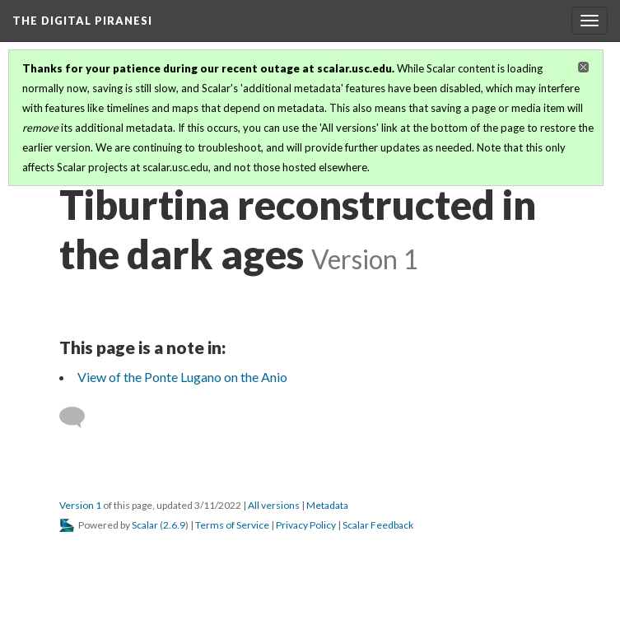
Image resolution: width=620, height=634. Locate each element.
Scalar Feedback (378, 525)
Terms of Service (232, 525)
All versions (274, 505)
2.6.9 (174, 525)
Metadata (327, 505)
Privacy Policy (306, 525)
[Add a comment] (79, 417)
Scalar (145, 525)
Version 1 (80, 505)
